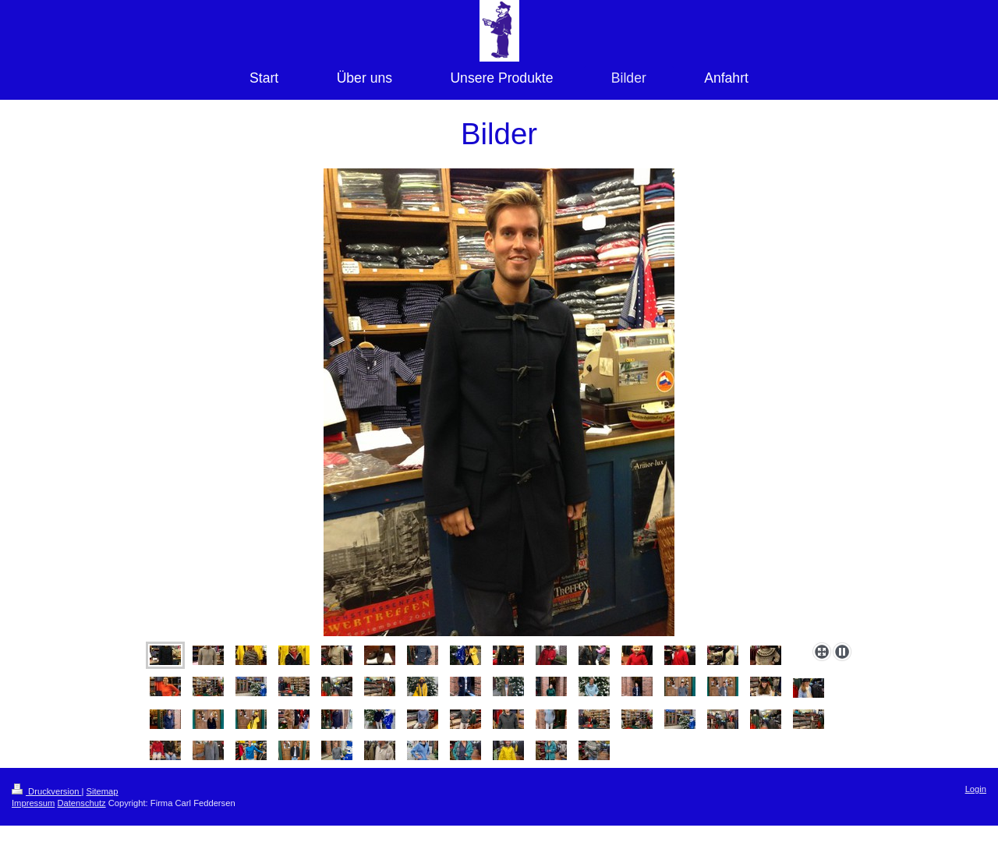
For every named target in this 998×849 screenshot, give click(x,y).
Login (975, 789)
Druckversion (47, 791)
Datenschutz (81, 803)
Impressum (33, 803)
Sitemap (103, 791)
